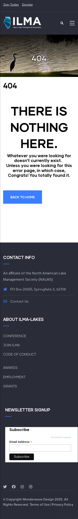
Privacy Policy (62, 504)
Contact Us (15, 301)
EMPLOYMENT (14, 377)
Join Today (11, 4)
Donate (27, 4)
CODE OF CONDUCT (19, 354)
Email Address (20, 442)
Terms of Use (40, 504)
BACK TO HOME (22, 197)
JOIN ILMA (11, 345)
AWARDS (10, 367)
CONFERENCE (14, 336)
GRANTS (10, 386)
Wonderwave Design (38, 499)
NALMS (46, 280)
